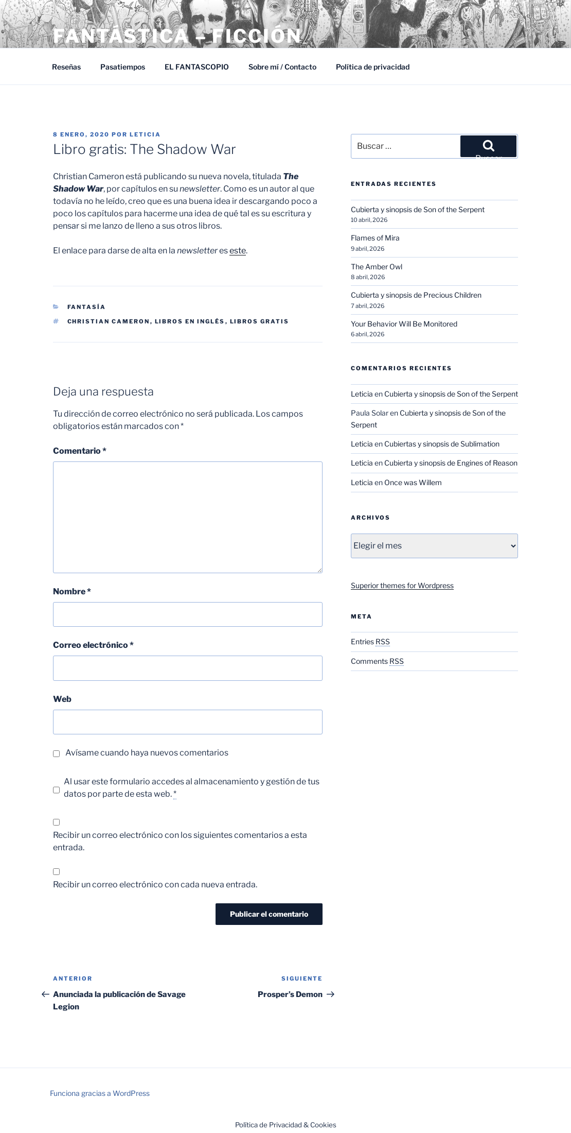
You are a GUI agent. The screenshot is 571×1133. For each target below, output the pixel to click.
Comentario (79, 451)
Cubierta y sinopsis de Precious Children (416, 294)
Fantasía (86, 307)
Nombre (72, 591)
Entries (370, 641)
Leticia (145, 134)
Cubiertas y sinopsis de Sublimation (441, 443)
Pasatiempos (122, 66)
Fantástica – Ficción (177, 36)
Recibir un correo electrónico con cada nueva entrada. (155, 884)
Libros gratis (260, 321)
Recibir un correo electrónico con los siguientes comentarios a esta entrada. (180, 841)
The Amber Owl (376, 266)
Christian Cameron (108, 321)
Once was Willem (413, 482)
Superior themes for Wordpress (402, 585)
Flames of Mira (375, 237)
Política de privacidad (372, 66)
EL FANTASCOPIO (197, 66)
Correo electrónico (93, 645)
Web (62, 699)
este (237, 250)
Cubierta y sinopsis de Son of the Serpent (418, 209)
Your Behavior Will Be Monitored (404, 323)
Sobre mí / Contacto (282, 66)
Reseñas (66, 66)
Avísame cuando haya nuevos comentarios (146, 753)
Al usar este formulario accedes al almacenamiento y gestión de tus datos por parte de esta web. (191, 788)
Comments (377, 661)
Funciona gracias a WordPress (100, 1093)
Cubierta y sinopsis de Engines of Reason (451, 462)
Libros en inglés (190, 321)
